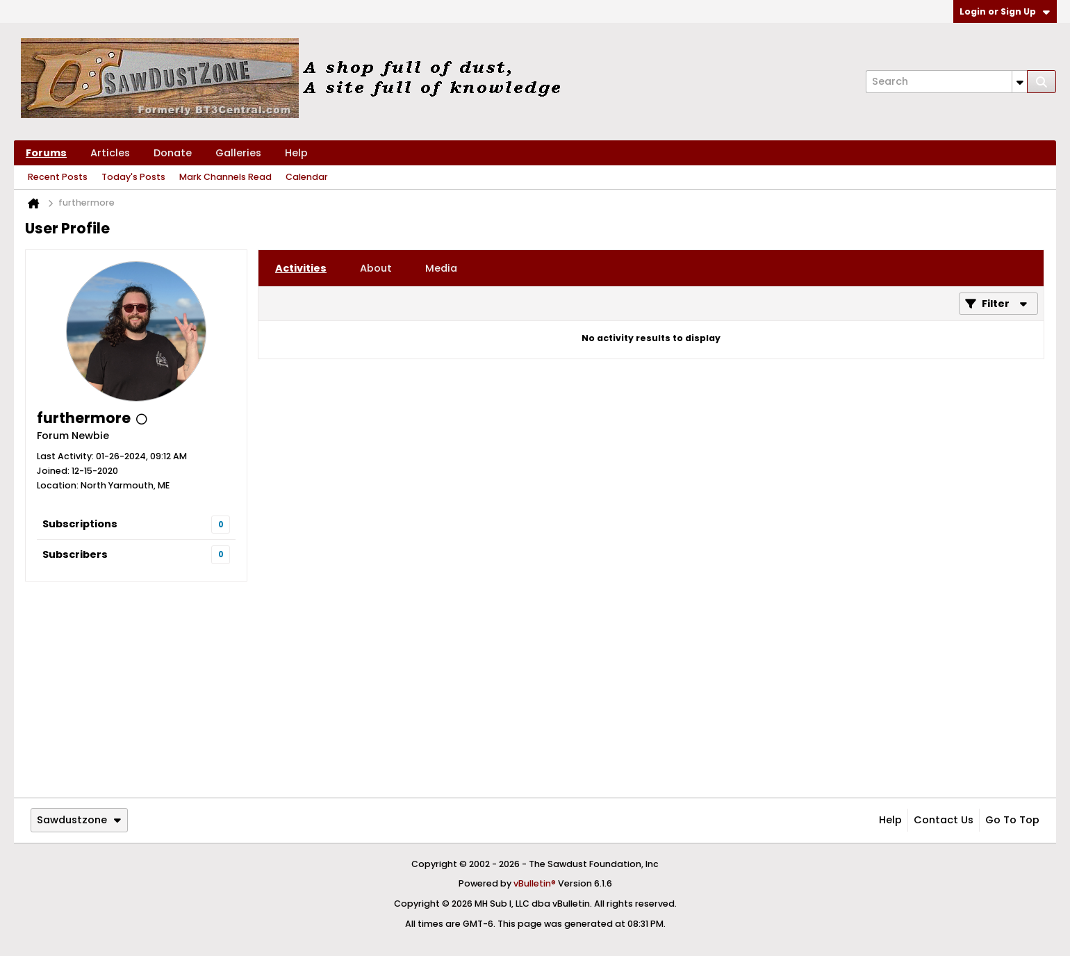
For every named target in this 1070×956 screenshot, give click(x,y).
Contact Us (943, 820)
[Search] (946, 81)
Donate (173, 153)
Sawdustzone (79, 820)
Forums (46, 153)
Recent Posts (58, 177)
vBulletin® (534, 883)
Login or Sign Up (1005, 11)
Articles (110, 153)
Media (441, 268)
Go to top (1012, 820)
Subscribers (75, 554)
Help (296, 153)
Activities (301, 268)
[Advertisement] (535, 689)
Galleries (238, 153)
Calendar (307, 177)
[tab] (300, 268)
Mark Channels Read (225, 177)
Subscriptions (79, 524)
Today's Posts (133, 177)
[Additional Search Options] (1020, 81)
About (376, 268)
